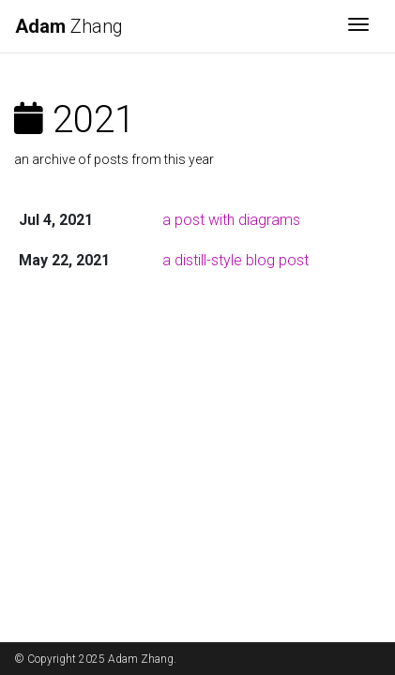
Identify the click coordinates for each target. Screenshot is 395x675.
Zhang (69, 26)
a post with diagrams (231, 220)
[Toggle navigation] (358, 26)
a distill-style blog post (235, 260)
